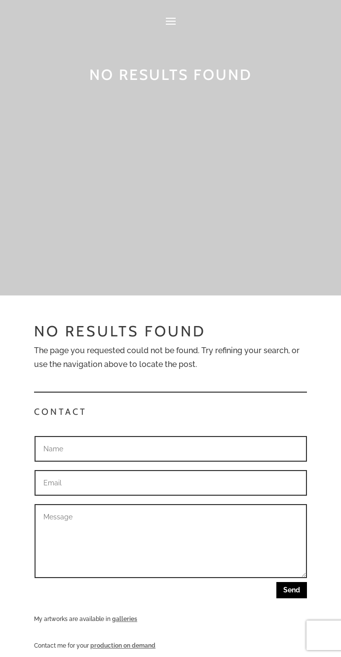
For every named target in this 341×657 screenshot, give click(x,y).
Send (291, 590)
